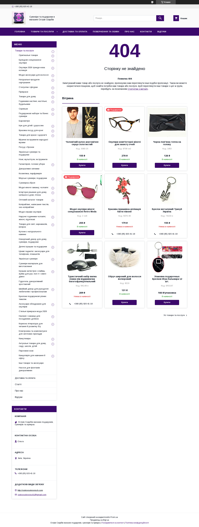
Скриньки (23, 109)
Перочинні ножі (26, 351)
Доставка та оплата (74, 31)
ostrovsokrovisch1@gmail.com (32, 494)
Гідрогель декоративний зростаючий (31, 282)
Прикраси (23, 92)
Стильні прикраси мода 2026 (33, 311)
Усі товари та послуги (174, 315)
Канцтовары (25, 338)
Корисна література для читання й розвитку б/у (31, 325)
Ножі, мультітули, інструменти (33, 159)
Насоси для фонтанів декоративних (29, 369)
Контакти (146, 31)
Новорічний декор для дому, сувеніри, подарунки (33, 240)
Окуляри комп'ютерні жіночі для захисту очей (125, 143)
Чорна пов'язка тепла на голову (167, 143)
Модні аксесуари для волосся (34, 75)
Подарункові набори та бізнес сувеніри (33, 114)
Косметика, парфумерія (30, 173)
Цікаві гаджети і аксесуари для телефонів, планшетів (34, 252)
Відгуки (161, 31)
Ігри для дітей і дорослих (31, 125)
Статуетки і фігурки (28, 87)
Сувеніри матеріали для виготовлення (30, 264)
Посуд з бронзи (26, 147)
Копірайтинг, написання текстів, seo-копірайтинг (34, 205)
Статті (18, 384)
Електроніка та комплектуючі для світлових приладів (33, 332)
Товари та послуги (42, 31)
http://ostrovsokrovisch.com (30, 490)
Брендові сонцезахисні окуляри (30, 61)
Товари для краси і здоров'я (33, 135)
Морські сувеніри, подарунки (33, 178)
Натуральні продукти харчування (29, 81)
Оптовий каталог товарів (31, 200)
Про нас (129, 31)
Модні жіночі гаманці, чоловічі (33, 187)
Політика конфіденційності (137, 523)
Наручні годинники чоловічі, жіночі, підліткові (32, 217)
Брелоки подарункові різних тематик (32, 297)
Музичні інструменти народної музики (33, 141)
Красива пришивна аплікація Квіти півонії (124, 210)
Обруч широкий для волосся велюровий (124, 277)
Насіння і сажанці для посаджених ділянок (29, 317)
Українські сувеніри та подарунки (29, 153)
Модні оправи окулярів (30, 212)
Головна (20, 31)
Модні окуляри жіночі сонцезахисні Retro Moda (82, 210)
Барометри (24, 121)
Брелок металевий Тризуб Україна (167, 210)
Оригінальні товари (28, 55)
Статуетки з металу (138, 89)
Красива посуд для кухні (31, 130)
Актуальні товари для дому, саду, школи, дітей (32, 344)
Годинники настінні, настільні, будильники (33, 102)
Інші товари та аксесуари (31, 363)
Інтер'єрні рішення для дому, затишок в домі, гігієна (33, 193)
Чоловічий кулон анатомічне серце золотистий (82, 143)
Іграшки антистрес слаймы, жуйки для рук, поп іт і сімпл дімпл (32, 274)
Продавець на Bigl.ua (99, 520)
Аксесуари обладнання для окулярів (32, 305)
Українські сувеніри (28, 259)
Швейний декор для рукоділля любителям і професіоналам (34, 290)
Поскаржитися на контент (113, 523)
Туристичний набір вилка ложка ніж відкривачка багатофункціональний (82, 279)
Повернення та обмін (106, 31)
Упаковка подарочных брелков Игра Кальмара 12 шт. (167, 279)
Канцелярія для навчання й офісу (32, 356)
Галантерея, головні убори (32, 164)
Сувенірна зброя (27, 183)
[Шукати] (160, 18)
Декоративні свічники (29, 168)
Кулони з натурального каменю (30, 232)
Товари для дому (27, 96)
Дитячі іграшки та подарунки (33, 246)
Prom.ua (114, 517)
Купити (82, 165)
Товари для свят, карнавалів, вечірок (33, 225)
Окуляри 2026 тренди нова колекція (32, 68)
